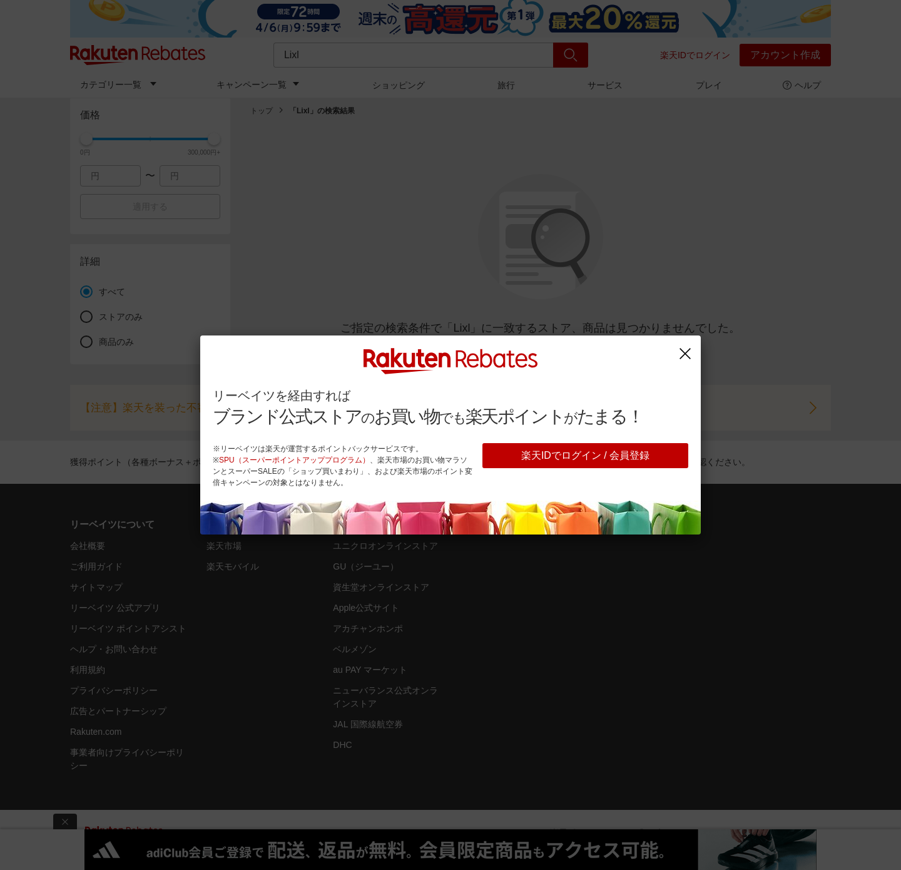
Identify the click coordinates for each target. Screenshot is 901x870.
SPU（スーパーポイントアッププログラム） (294, 460)
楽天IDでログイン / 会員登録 (585, 455)
